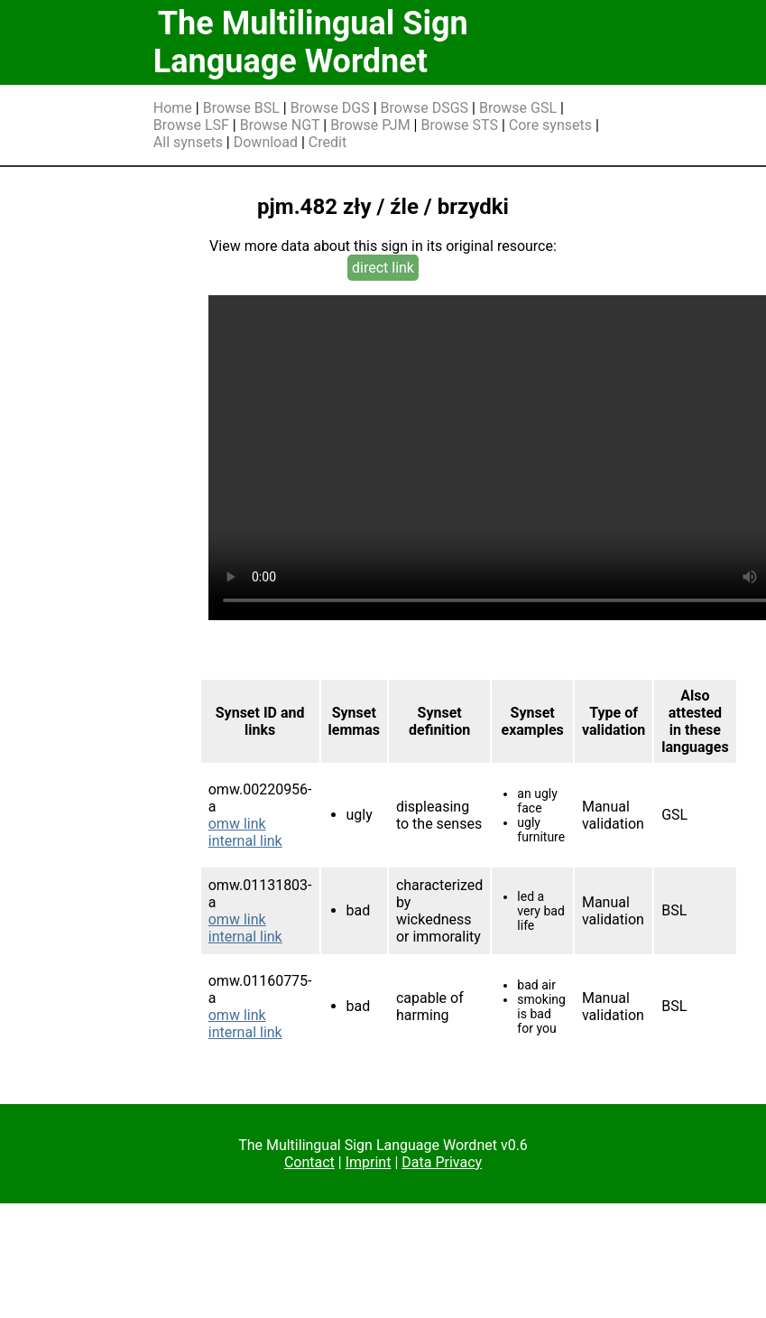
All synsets (188, 142)
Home (172, 107)
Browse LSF (191, 125)
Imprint (369, 1162)
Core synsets (550, 125)
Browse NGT (280, 125)
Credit (327, 142)
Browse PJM (370, 125)
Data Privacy (441, 1162)
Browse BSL (241, 107)
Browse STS (459, 125)
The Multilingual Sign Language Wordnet (310, 42)
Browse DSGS (425, 107)
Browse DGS (330, 107)
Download (266, 142)
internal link (245, 840)
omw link (237, 823)
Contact (309, 1162)
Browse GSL (518, 107)
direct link (383, 267)
